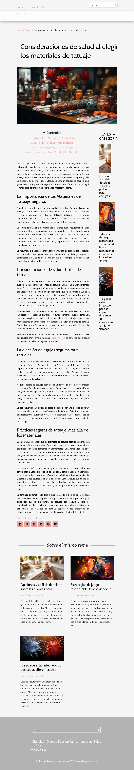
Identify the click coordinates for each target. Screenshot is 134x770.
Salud (28, 30)
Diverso (51, 741)
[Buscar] (103, 5)
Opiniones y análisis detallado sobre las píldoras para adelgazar (105, 186)
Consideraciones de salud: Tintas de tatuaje (52, 142)
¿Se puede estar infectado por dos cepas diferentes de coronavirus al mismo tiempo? (106, 313)
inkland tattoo (58, 338)
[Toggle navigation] (21, 16)
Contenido (53, 132)
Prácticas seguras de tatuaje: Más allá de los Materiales (52, 152)
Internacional (82, 741)
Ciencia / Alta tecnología (38, 745)
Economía (65, 741)
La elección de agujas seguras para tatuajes (52, 147)
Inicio (19, 30)
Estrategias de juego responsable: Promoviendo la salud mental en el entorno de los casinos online (107, 247)
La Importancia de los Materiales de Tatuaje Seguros (52, 138)
